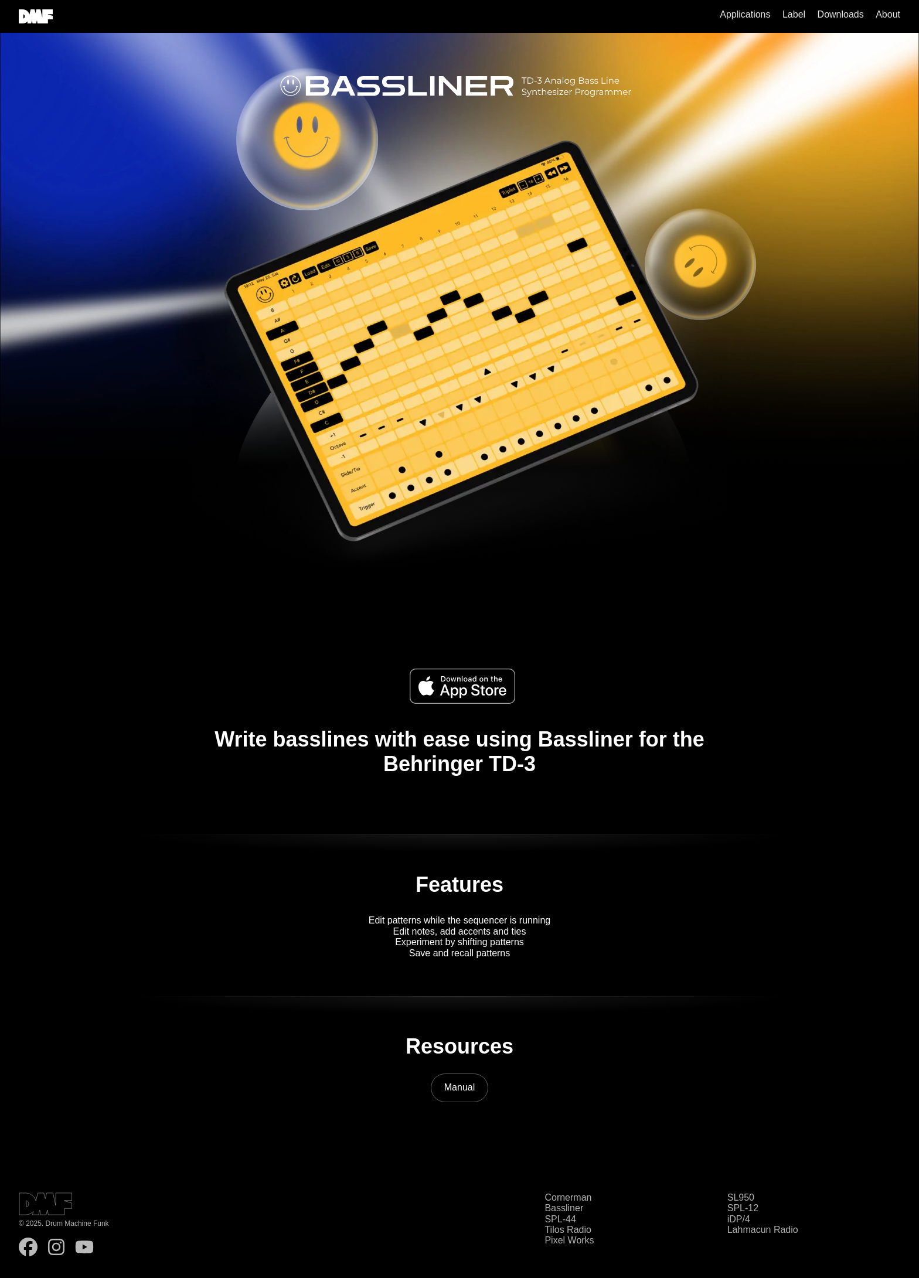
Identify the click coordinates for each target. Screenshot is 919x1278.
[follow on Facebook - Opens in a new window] (28, 1248)
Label (793, 14)
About (888, 14)
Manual (459, 1087)
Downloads (841, 14)
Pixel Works (569, 1240)
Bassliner (563, 1208)
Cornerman (567, 1197)
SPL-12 (742, 1208)
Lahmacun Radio (762, 1230)
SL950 (740, 1197)
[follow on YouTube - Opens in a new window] (84, 1248)
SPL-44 (560, 1219)
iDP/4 (738, 1219)
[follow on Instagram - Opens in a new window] (56, 1248)
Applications (745, 14)
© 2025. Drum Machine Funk (64, 1224)
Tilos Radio (567, 1230)
